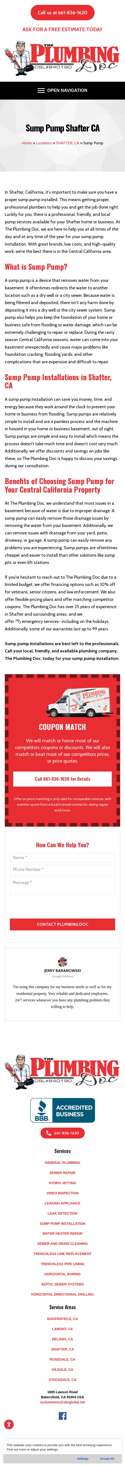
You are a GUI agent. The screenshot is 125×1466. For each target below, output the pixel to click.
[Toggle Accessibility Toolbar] (9, 1424)
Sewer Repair (62, 1173)
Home (27, 143)
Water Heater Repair (63, 1233)
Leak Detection (62, 1213)
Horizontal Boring (62, 1274)
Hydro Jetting (62, 1183)
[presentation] (63, 924)
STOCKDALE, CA (62, 1380)
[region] (62, 1451)
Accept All (107, 1458)
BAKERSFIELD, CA (62, 1319)
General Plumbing (62, 1163)
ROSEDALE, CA (62, 1359)
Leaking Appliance (62, 1203)
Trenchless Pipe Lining (62, 1264)
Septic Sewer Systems (62, 1284)
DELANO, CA (62, 1339)
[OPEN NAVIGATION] (62, 91)
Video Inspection (62, 1193)
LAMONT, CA (62, 1329)
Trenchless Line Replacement (62, 1254)
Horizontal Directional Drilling (62, 1294)
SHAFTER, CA (67, 143)
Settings (82, 1458)
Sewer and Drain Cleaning (62, 1244)
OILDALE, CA (62, 1369)
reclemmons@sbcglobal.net (62, 1402)
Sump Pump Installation (62, 1223)
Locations (44, 143)
